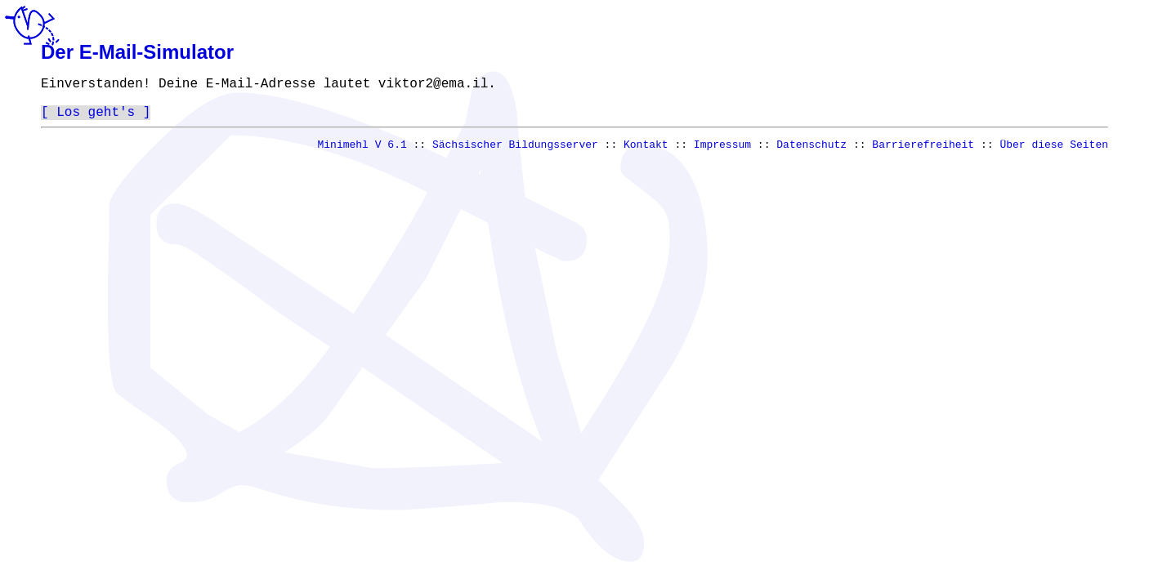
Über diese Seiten (1053, 152)
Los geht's (95, 117)
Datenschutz (811, 152)
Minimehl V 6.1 (362, 152)
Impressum (722, 152)
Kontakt (646, 152)
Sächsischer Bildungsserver (515, 152)
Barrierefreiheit (923, 152)
